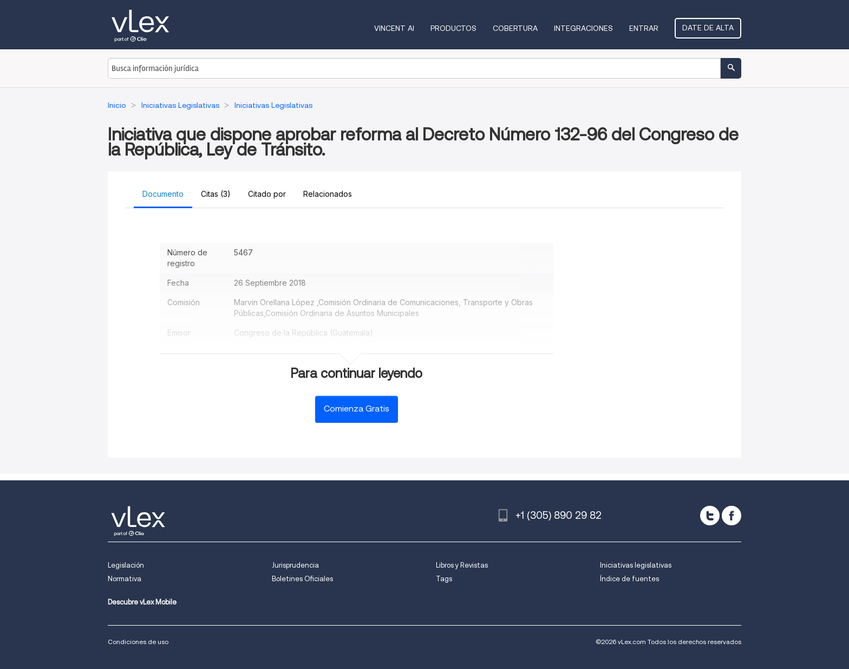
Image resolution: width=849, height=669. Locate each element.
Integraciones (583, 28)
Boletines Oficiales (302, 579)
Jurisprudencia (295, 565)
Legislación (126, 565)
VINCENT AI (394, 28)
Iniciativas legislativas (635, 565)
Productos (453, 28)
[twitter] (710, 515)
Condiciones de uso (138, 641)
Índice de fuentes (629, 579)
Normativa (124, 579)
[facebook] (731, 515)
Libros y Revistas (462, 565)
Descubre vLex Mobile (142, 602)
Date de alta (708, 27)
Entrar (643, 28)
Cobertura (515, 28)
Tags (444, 579)
